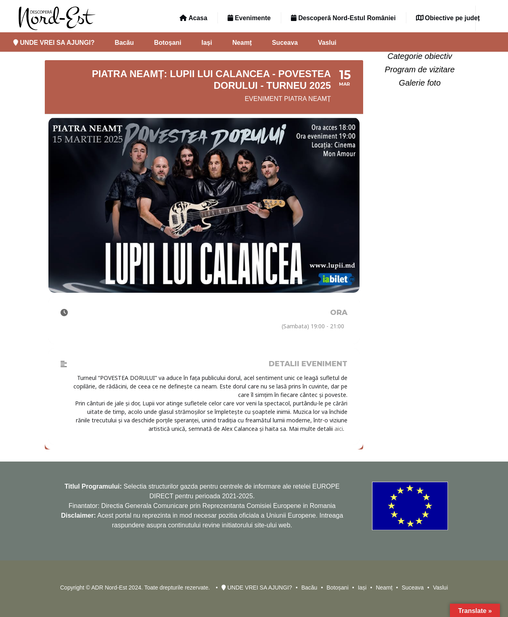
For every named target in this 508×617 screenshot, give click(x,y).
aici (338, 428)
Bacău (124, 42)
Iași (206, 42)
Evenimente (249, 18)
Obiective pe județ (448, 18)
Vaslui (327, 42)
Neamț (242, 42)
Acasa (193, 18)
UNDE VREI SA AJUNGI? (53, 42)
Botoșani (168, 42)
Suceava (285, 42)
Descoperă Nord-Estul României (343, 18)
